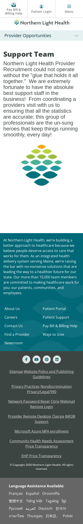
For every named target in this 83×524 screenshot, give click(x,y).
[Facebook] (26, 359)
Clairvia (58, 416)
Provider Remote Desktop (29, 416)
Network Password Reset (29, 401)
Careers (10, 317)
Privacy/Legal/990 (41, 391)
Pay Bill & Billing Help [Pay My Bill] (60, 325)
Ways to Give (53, 334)
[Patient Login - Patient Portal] (41, 9)
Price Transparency (41, 446)
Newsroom (13, 343)
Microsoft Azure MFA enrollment (42, 431)
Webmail (67, 401)
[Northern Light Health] (41, 21)
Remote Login (41, 406)
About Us (12, 308)
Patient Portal (54, 308)
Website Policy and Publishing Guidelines (49, 374)
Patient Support (56, 317)
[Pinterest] (47, 359)
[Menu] (69, 9)
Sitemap (16, 371)
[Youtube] (37, 359)
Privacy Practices (26, 386)
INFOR (70, 416)
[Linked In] (57, 359)
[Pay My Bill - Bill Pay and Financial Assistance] (14, 9)
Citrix (55, 401)
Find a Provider (17, 334)
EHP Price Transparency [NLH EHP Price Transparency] (41, 455)
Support (41, 421)
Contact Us (13, 325)
